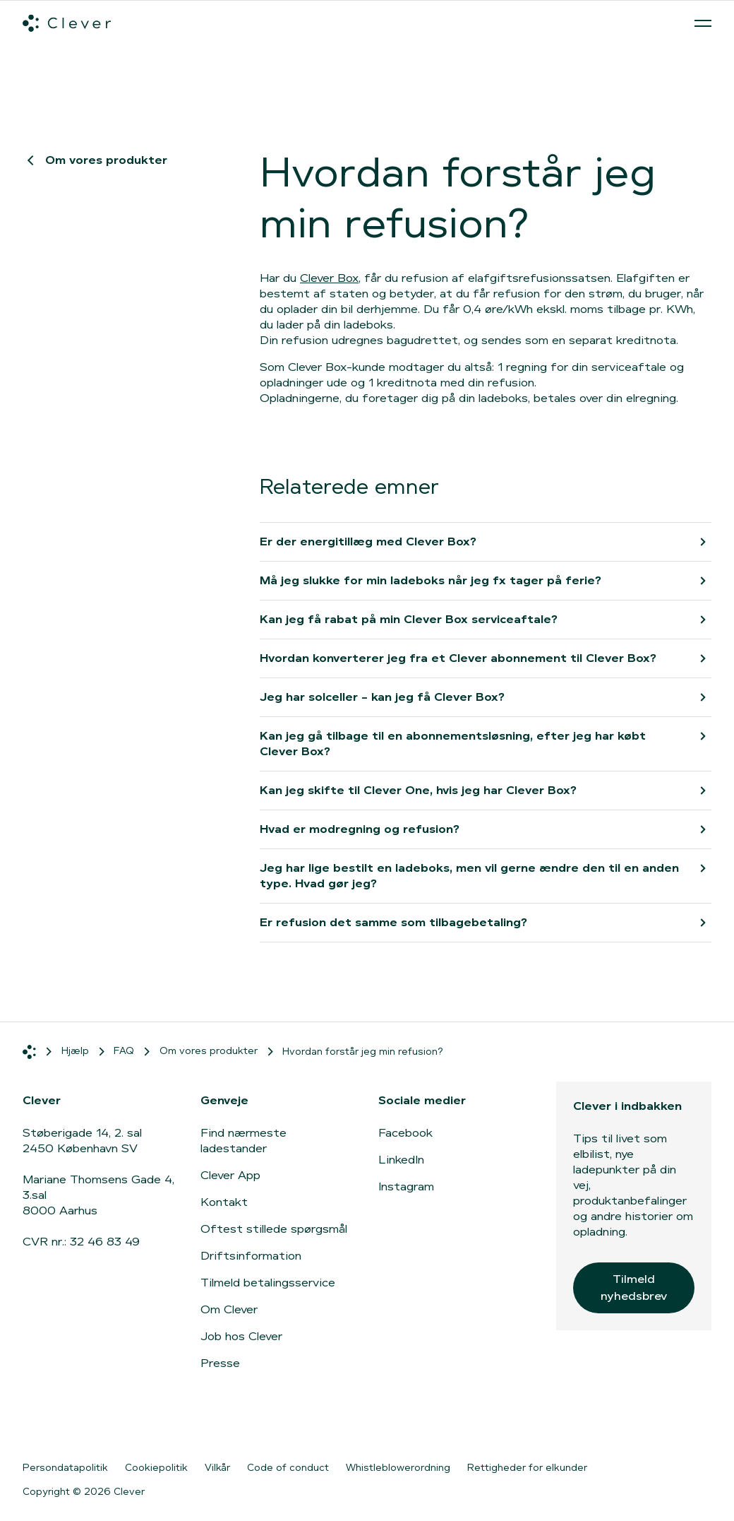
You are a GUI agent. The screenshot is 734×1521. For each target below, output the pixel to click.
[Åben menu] (702, 23)
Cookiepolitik (156, 1467)
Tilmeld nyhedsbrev (634, 1287)
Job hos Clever (241, 1336)
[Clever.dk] (67, 23)
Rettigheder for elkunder (527, 1467)
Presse (220, 1363)
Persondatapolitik (65, 1467)
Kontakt (224, 1202)
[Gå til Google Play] (663, 1422)
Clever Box (329, 278)
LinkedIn (401, 1159)
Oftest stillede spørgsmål (273, 1229)
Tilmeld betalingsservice (267, 1282)
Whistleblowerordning (398, 1467)
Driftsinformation (250, 1255)
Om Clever (229, 1309)
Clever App (230, 1175)
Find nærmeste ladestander (243, 1140)
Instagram (406, 1186)
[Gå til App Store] (551, 1422)
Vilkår (217, 1467)
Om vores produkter (95, 160)
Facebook (405, 1133)
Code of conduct (288, 1467)
